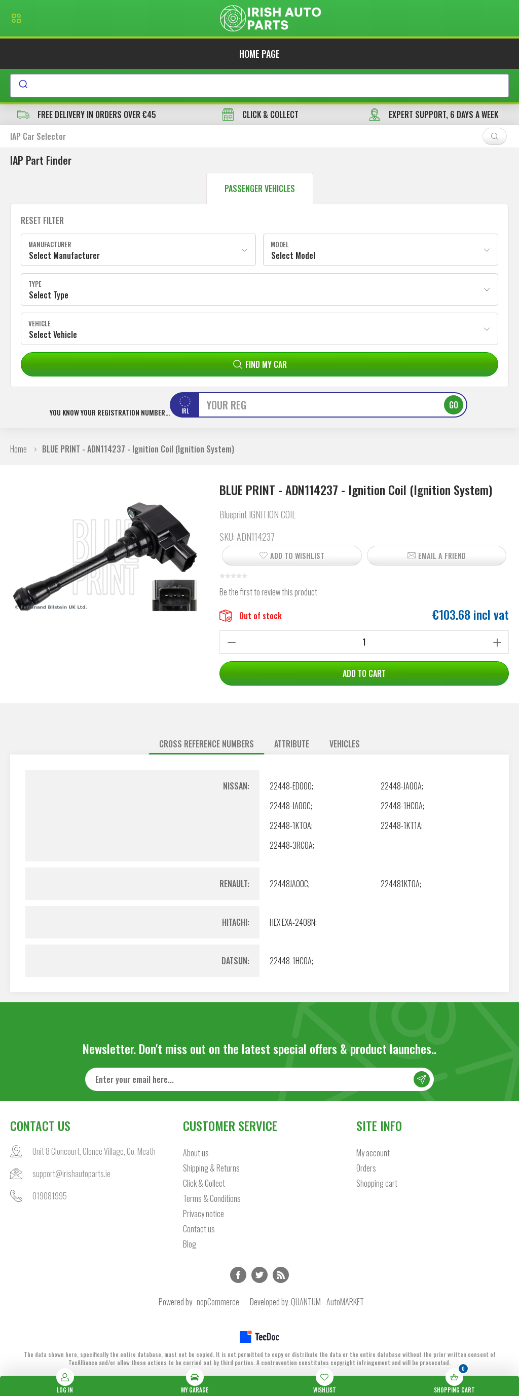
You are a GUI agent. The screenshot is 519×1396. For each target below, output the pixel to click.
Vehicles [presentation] (344, 744)
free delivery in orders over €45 (86, 114)
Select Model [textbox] (293, 255)
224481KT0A (400, 884)
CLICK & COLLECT (260, 114)
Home (18, 449)
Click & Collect (204, 1183)
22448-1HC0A (402, 806)
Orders (366, 1168)
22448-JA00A (401, 786)
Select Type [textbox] (48, 295)
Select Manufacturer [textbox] (64, 255)
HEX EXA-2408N (292, 922)
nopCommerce (218, 1302)
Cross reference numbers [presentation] (206, 744)
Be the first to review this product (268, 592)
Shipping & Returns (211, 1168)
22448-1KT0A (290, 825)
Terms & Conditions (212, 1198)
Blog (189, 1244)
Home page (259, 53)
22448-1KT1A (401, 825)
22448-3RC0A (291, 845)
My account (373, 1153)
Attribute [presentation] (291, 744)
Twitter (259, 1275)
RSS (281, 1275)
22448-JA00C (290, 806)
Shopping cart (376, 1183)
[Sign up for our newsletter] (259, 1079)
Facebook (238, 1275)
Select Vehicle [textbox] (53, 334)
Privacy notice (203, 1214)
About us (196, 1153)
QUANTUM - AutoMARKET (327, 1302)
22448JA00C (289, 884)
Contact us (199, 1229)
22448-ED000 (291, 786)
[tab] (206, 744)
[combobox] (259, 85)
